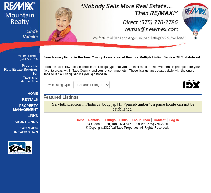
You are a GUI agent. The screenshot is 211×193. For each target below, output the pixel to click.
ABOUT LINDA (26, 122)
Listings (109, 120)
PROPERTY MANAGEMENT (25, 108)
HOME (33, 93)
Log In (174, 120)
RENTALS (30, 100)
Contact (160, 120)
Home (80, 120)
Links (123, 120)
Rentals (94, 120)
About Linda (140, 120)
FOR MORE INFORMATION (26, 130)
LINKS (33, 116)
